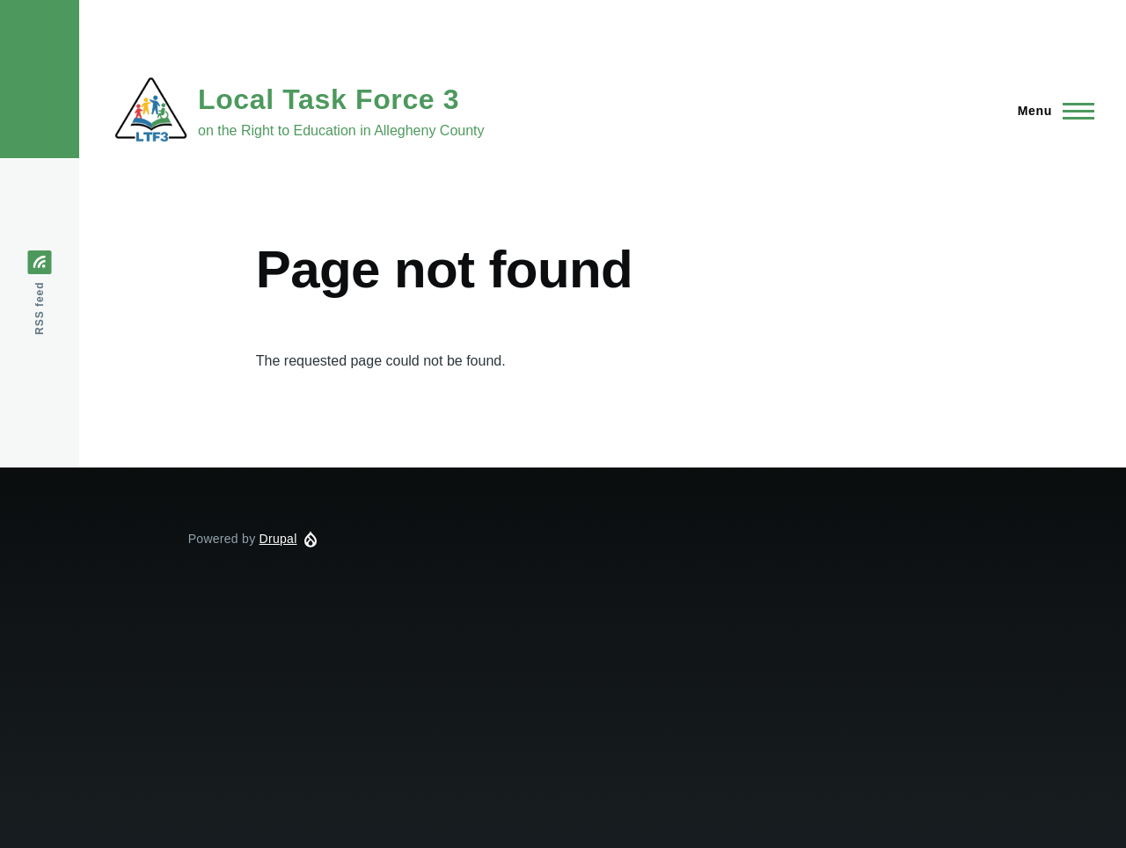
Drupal (278, 539)
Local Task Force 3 (328, 99)
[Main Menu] (1051, 111)
